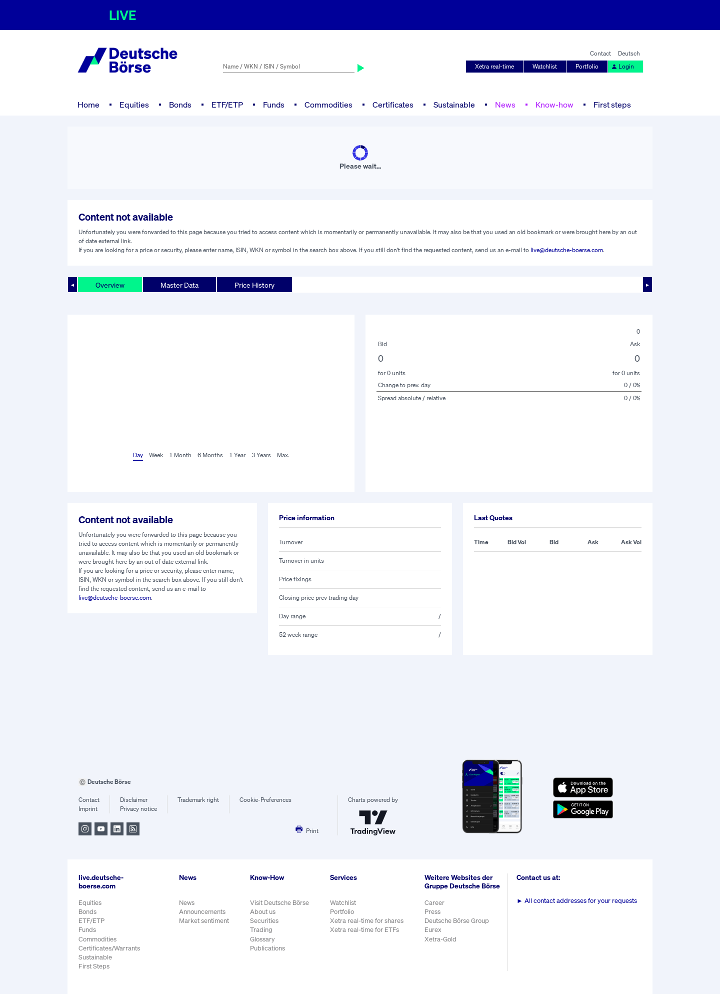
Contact (600, 53)
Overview (110, 285)
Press (432, 911)
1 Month (180, 455)
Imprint (88, 808)
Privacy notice (138, 808)
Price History (254, 285)
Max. (283, 455)
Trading (261, 929)
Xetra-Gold (440, 939)
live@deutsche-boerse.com (566, 250)
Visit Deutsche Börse (279, 902)
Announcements (202, 911)
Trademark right (198, 799)
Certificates (393, 104)
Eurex (433, 929)
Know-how (555, 104)
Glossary (262, 939)
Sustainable (454, 104)
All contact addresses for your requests (576, 900)
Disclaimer (134, 799)
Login (622, 66)
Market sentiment (204, 920)
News (505, 104)
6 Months (210, 455)
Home (89, 104)
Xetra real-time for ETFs (364, 929)
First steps (612, 104)
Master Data (179, 285)
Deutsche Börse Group (456, 920)
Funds (273, 104)
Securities (264, 920)
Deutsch (629, 53)
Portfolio (587, 66)
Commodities (328, 104)
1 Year (237, 455)
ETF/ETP (227, 104)
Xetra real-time (494, 66)
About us (263, 911)
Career (434, 902)
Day (138, 455)
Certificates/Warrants (109, 948)
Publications (267, 948)
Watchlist (544, 66)
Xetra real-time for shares (367, 920)
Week (156, 455)
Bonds (180, 104)
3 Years (261, 455)
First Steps (94, 966)
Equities (134, 104)
